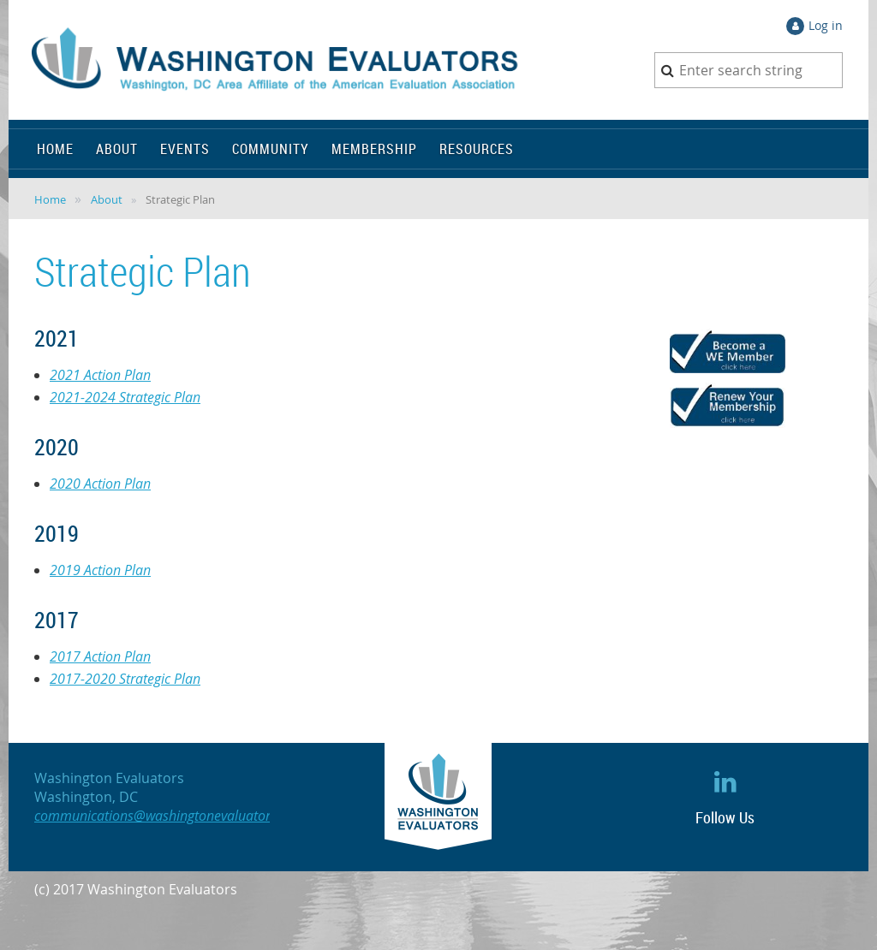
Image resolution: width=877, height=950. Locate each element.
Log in (825, 25)
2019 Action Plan (100, 570)
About (106, 199)
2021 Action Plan (100, 374)
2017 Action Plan (100, 656)
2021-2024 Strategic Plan (125, 397)
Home (50, 199)
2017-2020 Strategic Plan (125, 678)
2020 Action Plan (100, 483)
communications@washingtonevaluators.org (167, 815)
